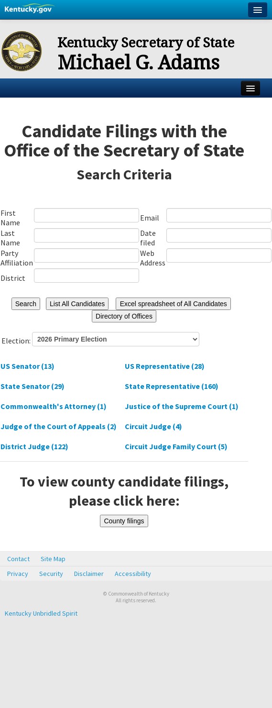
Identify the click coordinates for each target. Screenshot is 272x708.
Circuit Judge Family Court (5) (176, 446)
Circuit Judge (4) (153, 426)
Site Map (53, 558)
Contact (18, 558)
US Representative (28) (165, 366)
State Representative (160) (171, 386)
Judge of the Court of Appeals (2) (58, 426)
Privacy (17, 573)
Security (51, 573)
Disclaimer (89, 573)
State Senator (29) (32, 386)
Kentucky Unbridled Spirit (41, 613)
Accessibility (133, 573)
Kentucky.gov (30, 9)
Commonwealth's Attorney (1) (53, 406)
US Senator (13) (27, 366)
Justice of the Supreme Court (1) (182, 406)
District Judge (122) (34, 446)
